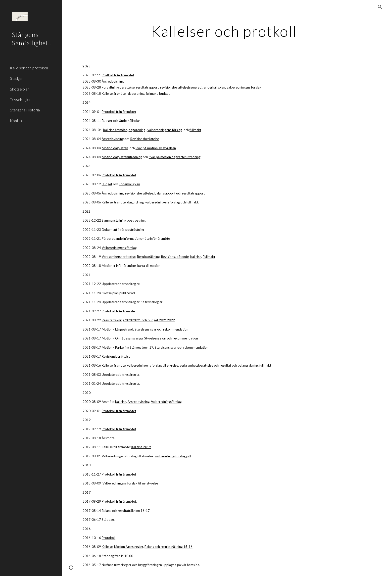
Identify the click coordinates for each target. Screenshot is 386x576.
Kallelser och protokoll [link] (29, 67)
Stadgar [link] (16, 78)
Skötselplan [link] (20, 89)
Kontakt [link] (17, 120)
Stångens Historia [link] (25, 109)
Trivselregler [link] (20, 99)
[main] (224, 31)
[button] (380, 7)
